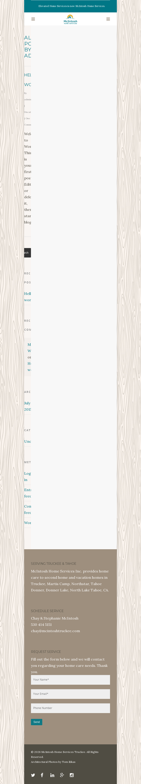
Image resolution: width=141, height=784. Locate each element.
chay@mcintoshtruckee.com (55, 631)
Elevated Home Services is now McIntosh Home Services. (71, 6)
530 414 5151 (41, 624)
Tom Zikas (68, 761)
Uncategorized (27, 441)
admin (27, 99)
